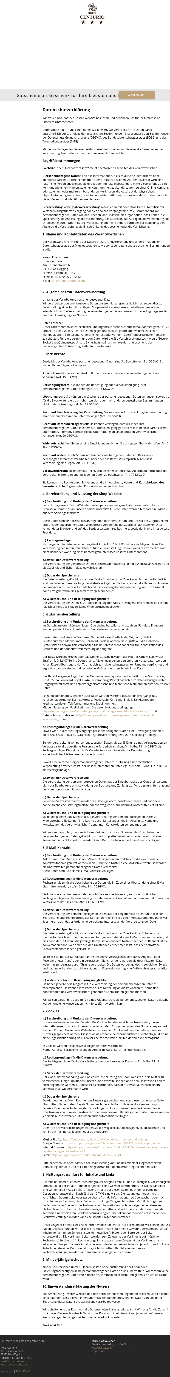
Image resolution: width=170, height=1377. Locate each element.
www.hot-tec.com (102, 1347)
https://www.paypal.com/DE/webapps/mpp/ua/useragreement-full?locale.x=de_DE (96, 711)
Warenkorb (137, 95)
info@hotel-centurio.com (68, 281)
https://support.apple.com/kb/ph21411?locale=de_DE (87, 1155)
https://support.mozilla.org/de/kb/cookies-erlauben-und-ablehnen (106, 1139)
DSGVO (27, 1371)
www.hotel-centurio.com (14, 1364)
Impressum (7, 1371)
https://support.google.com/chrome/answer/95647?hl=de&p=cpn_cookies (113, 1143)
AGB (18, 1371)
